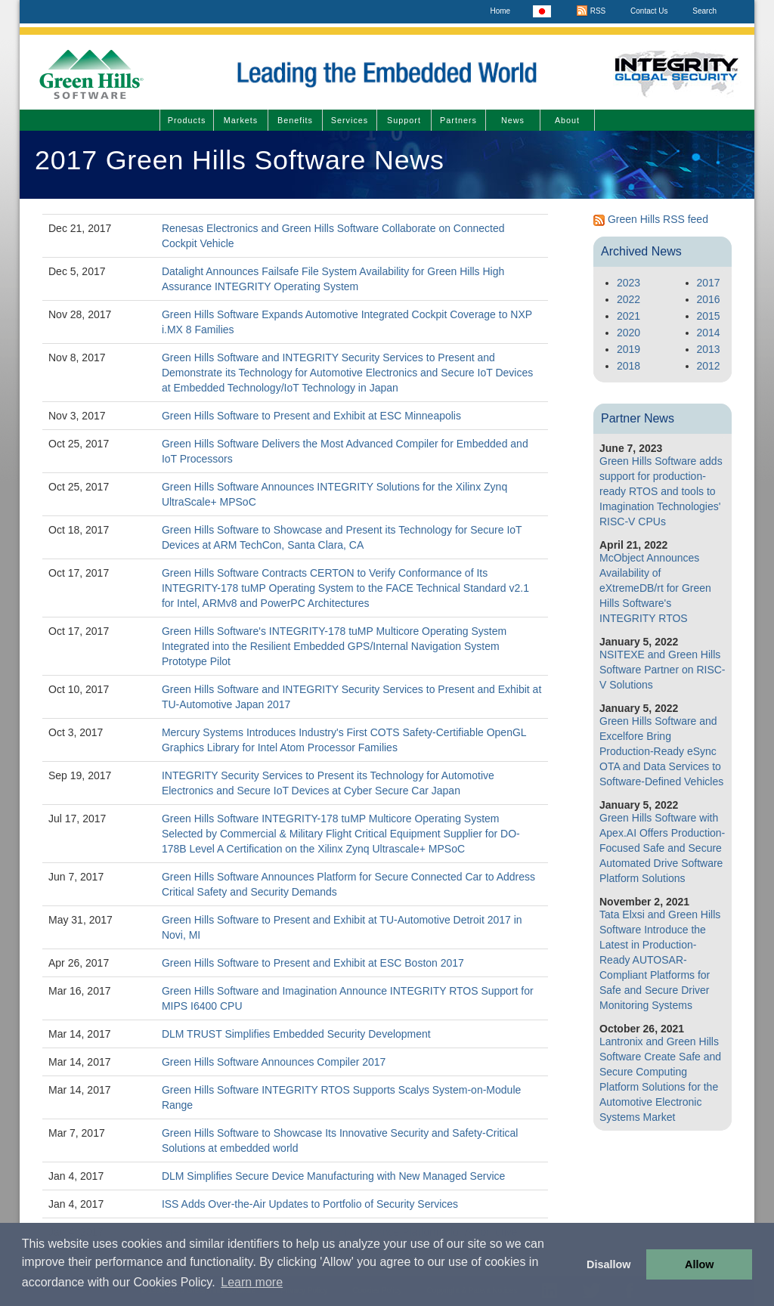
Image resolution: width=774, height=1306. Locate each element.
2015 (708, 316)
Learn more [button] (252, 1282)
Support (404, 120)
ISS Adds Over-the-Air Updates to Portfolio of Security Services (310, 1204)
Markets (241, 120)
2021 (628, 316)
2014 (708, 332)
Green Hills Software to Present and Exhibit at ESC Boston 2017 (313, 963)
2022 (628, 299)
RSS (590, 11)
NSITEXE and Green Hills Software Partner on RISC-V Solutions (662, 669)
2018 (628, 366)
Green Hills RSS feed (658, 219)
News (513, 120)
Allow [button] (699, 1264)
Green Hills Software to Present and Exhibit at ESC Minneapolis (311, 416)
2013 (708, 349)
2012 (708, 366)
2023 (628, 283)
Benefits (295, 120)
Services (349, 120)
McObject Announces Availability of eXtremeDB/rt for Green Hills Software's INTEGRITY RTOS (655, 588)
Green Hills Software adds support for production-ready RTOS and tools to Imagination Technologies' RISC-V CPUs (661, 491)
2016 (708, 299)
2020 (628, 332)
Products (187, 120)
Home (500, 11)
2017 (708, 283)
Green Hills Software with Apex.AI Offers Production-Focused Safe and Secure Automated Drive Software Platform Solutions (662, 848)
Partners (458, 120)
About (567, 120)
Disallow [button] (608, 1264)
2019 (628, 349)
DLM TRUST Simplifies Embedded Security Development (296, 1034)
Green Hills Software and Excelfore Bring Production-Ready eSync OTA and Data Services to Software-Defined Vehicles (661, 751)
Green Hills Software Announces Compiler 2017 (274, 1062)
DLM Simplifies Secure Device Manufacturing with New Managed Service (333, 1176)
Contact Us (648, 11)
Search (704, 11)
